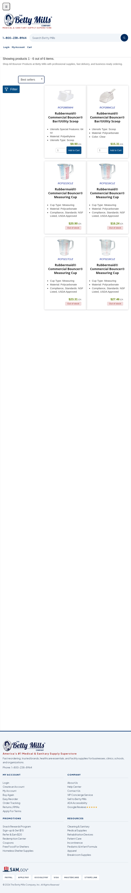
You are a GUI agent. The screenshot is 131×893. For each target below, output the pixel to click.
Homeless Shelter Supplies (18, 850)
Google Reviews (82, 806)
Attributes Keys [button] (16, 167)
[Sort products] (31, 79)
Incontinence (75, 842)
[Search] (124, 37)
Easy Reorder (10, 798)
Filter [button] (11, 89)
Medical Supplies (77, 830)
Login (6, 782)
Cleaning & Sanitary (78, 826)
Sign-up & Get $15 (13, 830)
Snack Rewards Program (17, 826)
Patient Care (74, 838)
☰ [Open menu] (6, 6)
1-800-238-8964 (15, 37)
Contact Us (73, 790)
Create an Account (13, 786)
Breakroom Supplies (79, 854)
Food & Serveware (18, 105)
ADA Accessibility (77, 802)
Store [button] (9, 97)
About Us (72, 782)
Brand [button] (9, 140)
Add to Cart (74, 150)
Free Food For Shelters (16, 846)
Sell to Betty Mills (76, 798)
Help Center (74, 786)
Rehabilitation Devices (80, 834)
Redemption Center (14, 838)
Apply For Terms (12, 811)
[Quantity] (61, 150)
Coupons (8, 842)
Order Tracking (11, 802)
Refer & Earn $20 (12, 834)
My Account (18, 47)
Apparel (72, 850)
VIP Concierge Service (80, 794)
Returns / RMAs (11, 806)
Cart (29, 47)
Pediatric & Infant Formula (82, 846)
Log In (6, 47)
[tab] (23, 97)
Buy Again (8, 794)
